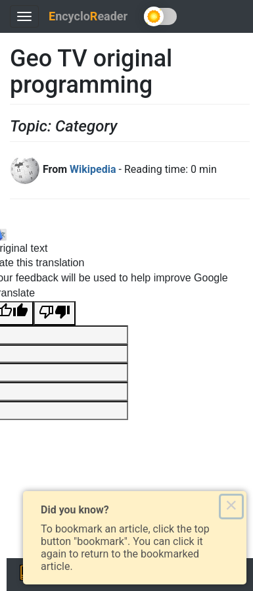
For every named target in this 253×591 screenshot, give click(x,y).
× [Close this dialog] (231, 506)
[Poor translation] (55, 313)
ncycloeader (88, 16)
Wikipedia (93, 169)
